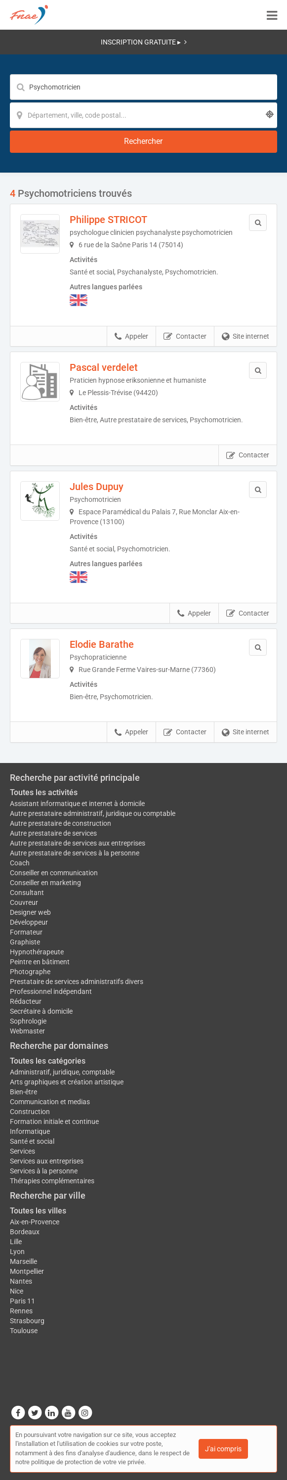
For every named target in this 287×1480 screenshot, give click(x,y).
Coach (20, 863)
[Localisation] (143, 115)
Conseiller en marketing (45, 883)
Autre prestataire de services (53, 833)
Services (22, 1151)
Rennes (21, 1311)
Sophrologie (28, 1021)
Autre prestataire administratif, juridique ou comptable (92, 813)
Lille (16, 1242)
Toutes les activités (44, 792)
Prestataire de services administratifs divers (76, 982)
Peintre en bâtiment (40, 962)
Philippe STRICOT (108, 219)
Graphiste (25, 942)
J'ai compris (223, 1449)
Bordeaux (25, 1232)
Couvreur (24, 902)
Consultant (27, 893)
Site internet (245, 336)
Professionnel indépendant (51, 991)
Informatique (30, 1131)
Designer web (30, 912)
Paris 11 (22, 1301)
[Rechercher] (143, 142)
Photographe (30, 972)
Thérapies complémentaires (52, 1181)
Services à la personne (44, 1171)
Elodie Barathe (102, 644)
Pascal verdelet (104, 367)
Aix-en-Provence (34, 1222)
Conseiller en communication (54, 873)
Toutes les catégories (47, 1061)
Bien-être (23, 1092)
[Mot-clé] (143, 87)
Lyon (17, 1252)
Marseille (23, 1261)
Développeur (29, 922)
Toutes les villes (38, 1210)
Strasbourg (27, 1321)
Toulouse (24, 1331)
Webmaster (27, 1031)
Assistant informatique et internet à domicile (77, 803)
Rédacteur (25, 1001)
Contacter (185, 336)
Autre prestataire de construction (60, 823)
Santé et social (32, 1141)
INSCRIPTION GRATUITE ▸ (144, 42)
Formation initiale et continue (54, 1121)
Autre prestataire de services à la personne (74, 853)
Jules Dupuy (96, 487)
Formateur (26, 932)
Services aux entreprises (46, 1161)
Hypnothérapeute (37, 952)
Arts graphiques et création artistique (66, 1082)
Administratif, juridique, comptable (62, 1072)
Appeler (131, 336)
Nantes (21, 1281)
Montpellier (27, 1271)
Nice (16, 1291)
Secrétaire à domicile (41, 1011)
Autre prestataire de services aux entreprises (77, 843)
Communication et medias (50, 1102)
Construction (30, 1112)
